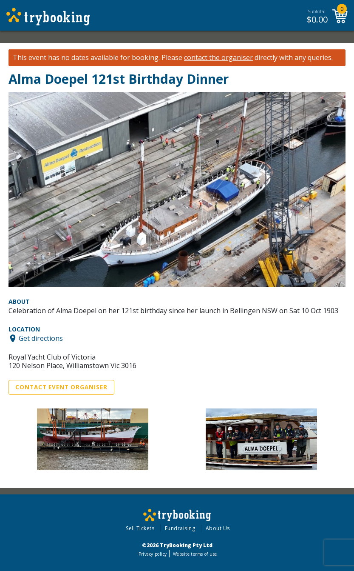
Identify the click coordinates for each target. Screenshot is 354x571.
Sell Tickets (140, 528)
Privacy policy (153, 554)
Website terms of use (195, 554)
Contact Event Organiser (61, 387)
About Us (218, 528)
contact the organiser (218, 58)
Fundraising (180, 528)
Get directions (41, 338)
